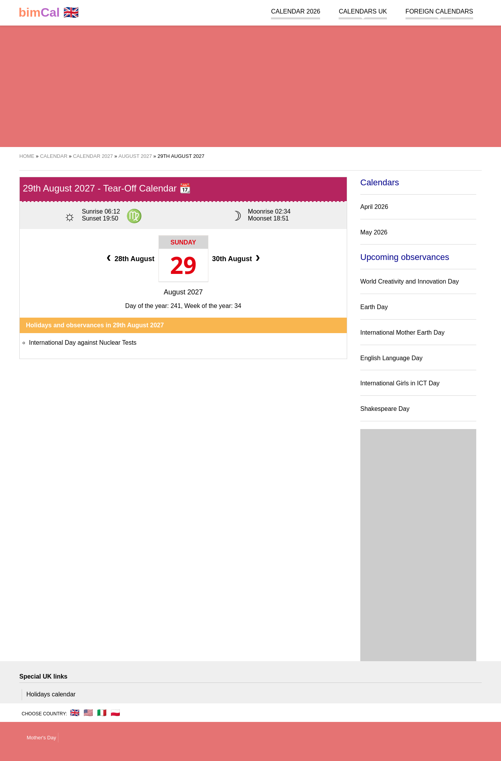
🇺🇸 (88, 712)
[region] (250, 85)
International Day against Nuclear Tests (82, 342)
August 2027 (183, 292)
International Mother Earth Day (402, 332)
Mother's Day (41, 737)
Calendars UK (363, 11)
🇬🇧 (49, 12)
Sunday (183, 242)
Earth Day (374, 307)
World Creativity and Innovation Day (409, 281)
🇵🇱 (115, 712)
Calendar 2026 (295, 11)
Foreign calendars (439, 11)
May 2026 (373, 232)
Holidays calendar (50, 694)
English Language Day (391, 358)
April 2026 (374, 207)
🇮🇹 (102, 712)
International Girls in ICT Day (400, 383)
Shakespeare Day (384, 408)
